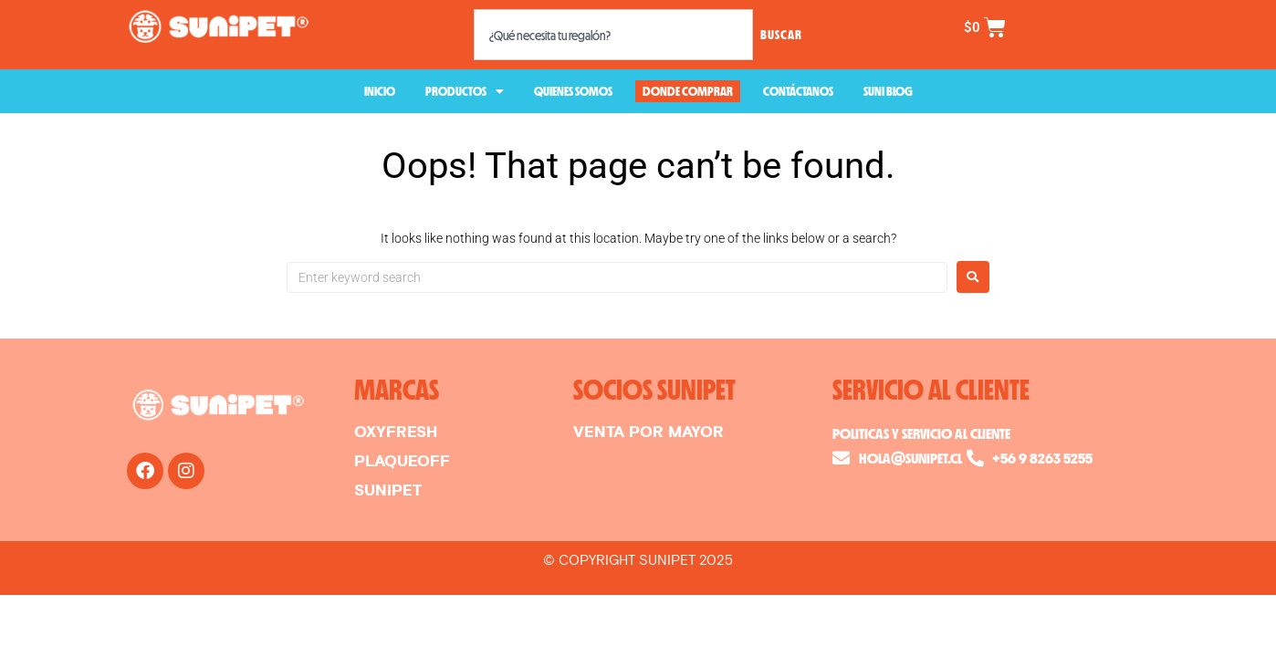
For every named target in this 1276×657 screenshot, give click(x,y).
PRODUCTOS (464, 91)
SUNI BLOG (888, 91)
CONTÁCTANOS (798, 91)
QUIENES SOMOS (573, 91)
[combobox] (613, 34)
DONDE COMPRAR (688, 91)
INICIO (379, 91)
